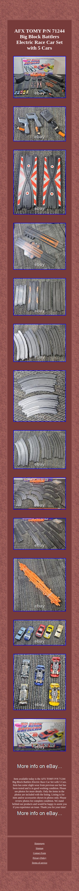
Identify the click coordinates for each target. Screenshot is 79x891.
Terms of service (39, 862)
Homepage (40, 843)
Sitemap (39, 848)
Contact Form (39, 853)
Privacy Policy (39, 858)
